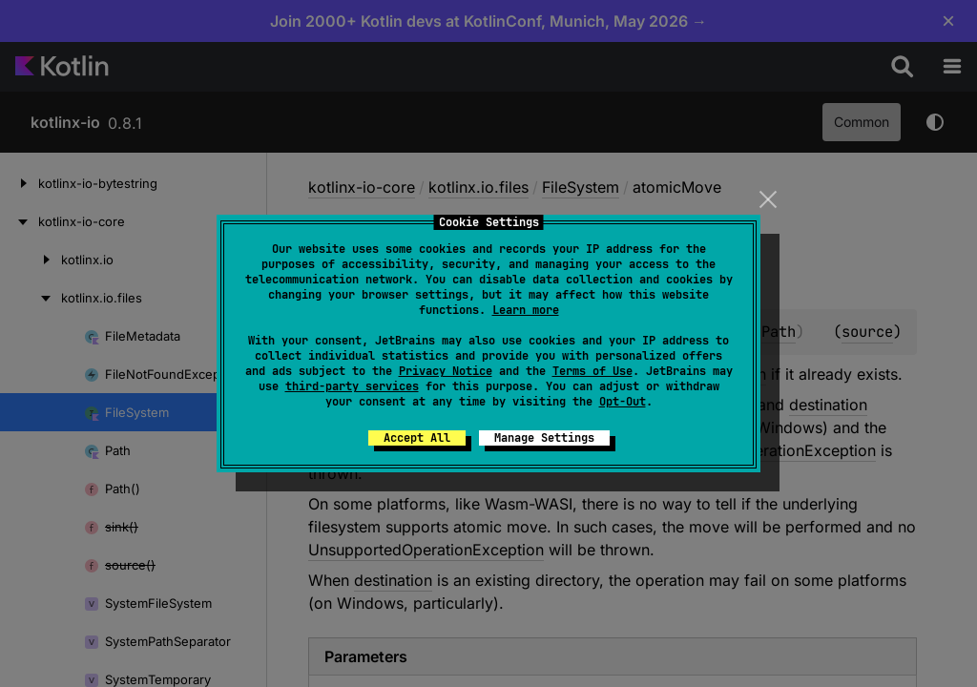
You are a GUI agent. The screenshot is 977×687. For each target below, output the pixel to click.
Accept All (417, 438)
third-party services (352, 386)
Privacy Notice (445, 371)
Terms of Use (592, 371)
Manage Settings (544, 438)
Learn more (525, 310)
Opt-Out (622, 401)
